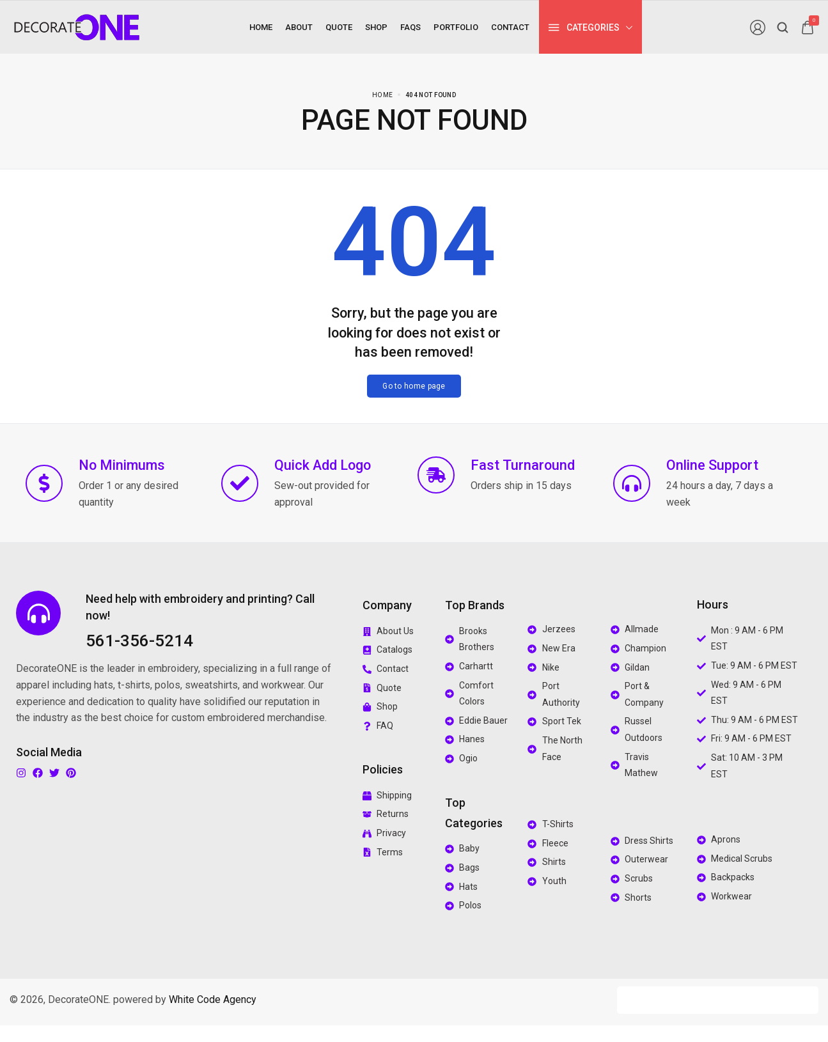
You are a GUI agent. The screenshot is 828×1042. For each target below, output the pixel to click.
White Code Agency (212, 999)
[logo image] (77, 26)
